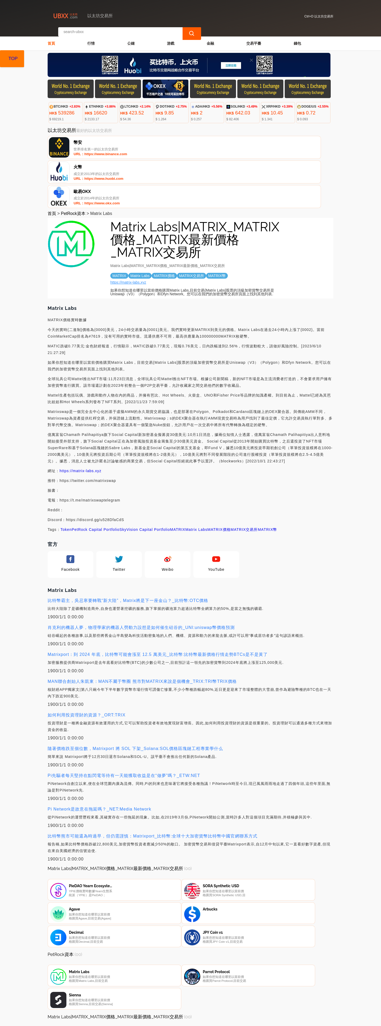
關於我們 (134, 999)
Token (66, 481)
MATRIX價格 (219, 481)
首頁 (51, 38)
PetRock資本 (73, 164)
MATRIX (177, 481)
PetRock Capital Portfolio (96, 481)
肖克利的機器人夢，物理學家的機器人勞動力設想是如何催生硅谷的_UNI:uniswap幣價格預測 (141, 578)
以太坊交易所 (138, 1020)
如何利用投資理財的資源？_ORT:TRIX (87, 666)
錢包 (297, 38)
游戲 (170, 38)
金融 (210, 38)
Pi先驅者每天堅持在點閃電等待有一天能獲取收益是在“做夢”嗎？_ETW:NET (124, 726)
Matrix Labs (196, 481)
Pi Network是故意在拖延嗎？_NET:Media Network (99, 760)
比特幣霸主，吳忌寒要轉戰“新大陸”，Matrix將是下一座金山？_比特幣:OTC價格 (128, 551)
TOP (13, 58)
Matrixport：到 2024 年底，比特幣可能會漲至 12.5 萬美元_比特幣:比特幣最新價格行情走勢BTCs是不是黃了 (158, 605)
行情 (91, 38)
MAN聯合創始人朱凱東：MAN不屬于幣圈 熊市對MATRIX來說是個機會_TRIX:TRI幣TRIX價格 (142, 632)
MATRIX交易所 (244, 481)
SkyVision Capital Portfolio (145, 481)
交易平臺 (253, 38)
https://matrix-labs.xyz (128, 233)
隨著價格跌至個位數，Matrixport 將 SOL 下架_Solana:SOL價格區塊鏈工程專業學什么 (135, 699)
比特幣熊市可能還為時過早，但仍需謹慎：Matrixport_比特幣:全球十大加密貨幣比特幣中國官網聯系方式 (152, 787)
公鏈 (131, 38)
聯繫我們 (109, 999)
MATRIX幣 (267, 481)
